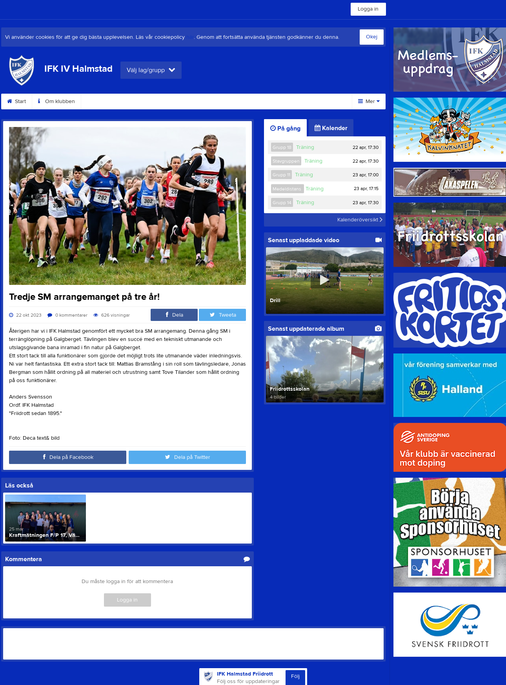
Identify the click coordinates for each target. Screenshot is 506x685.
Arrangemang (256, 101)
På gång (285, 128)
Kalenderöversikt (359, 219)
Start (16, 101)
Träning (305, 147)
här (190, 37)
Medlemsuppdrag (199, 101)
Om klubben (56, 101)
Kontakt (99, 101)
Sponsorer (305, 101)
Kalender (331, 128)
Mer (369, 101)
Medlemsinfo (143, 101)
